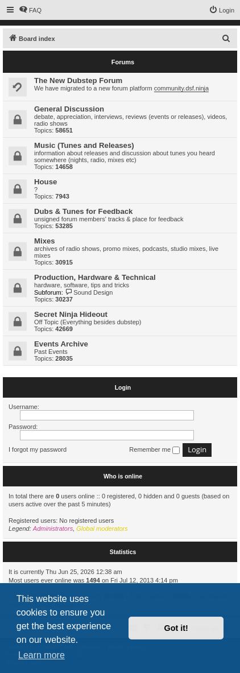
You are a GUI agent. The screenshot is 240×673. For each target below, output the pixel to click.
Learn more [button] (41, 655)
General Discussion (69, 109)
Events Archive (61, 344)
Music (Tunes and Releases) (84, 145)
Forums (122, 62)
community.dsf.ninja (181, 88)
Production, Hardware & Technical (95, 277)
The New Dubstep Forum (78, 80)
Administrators (53, 528)
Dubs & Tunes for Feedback (83, 211)
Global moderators (102, 528)
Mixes (44, 241)
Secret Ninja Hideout (70, 314)
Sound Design (89, 292)
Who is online (123, 476)
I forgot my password (38, 449)
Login (123, 387)
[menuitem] (30, 10)
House (45, 181)
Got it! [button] (176, 628)
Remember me (154, 450)
